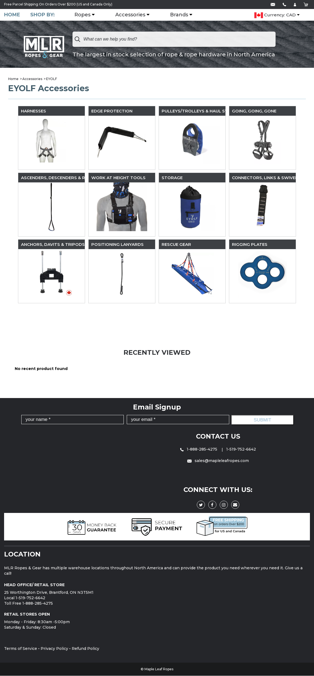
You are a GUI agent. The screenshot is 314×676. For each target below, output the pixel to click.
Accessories (131, 15)
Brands (180, 15)
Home (12, 14)
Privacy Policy (54, 648)
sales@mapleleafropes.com (218, 460)
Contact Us (217, 436)
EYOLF (51, 79)
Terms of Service (20, 648)
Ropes (83, 15)
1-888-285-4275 (199, 449)
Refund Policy (85, 648)
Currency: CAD (275, 15)
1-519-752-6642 (241, 449)
